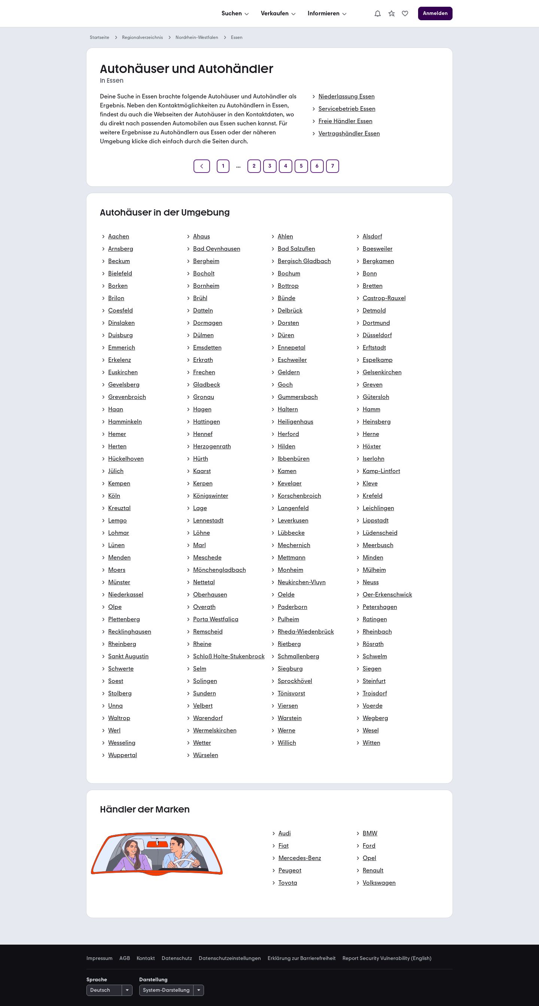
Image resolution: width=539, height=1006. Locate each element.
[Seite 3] (270, 166)
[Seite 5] (301, 166)
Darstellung (153, 979)
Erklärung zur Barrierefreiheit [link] (302, 958)
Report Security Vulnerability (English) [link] (387, 958)
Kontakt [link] (146, 958)
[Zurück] (202, 166)
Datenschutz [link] (177, 958)
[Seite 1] (223, 166)
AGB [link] (124, 958)
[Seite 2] (254, 166)
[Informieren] (328, 13)
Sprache (96, 979)
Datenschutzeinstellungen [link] (230, 958)
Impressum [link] (99, 958)
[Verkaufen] (279, 13)
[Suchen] (236, 13)
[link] (391, 13)
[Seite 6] (317, 166)
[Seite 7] (332, 166)
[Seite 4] (285, 166)
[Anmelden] (435, 13)
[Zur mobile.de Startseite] (142, 13)
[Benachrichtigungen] (377, 13)
